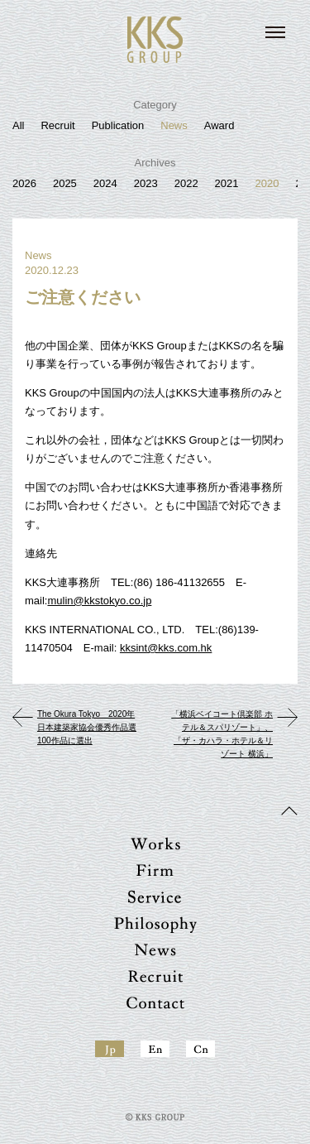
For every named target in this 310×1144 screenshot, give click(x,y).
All (18, 125)
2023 (146, 183)
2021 (227, 183)
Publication (118, 125)
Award (219, 125)
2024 (105, 183)
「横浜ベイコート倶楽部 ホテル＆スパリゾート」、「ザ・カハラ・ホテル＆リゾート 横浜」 (222, 733)
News (174, 125)
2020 (267, 183)
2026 (24, 183)
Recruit (57, 125)
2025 (65, 183)
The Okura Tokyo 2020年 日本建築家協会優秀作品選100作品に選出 (86, 727)
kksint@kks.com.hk (166, 648)
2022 (186, 183)
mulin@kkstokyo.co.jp (99, 600)
